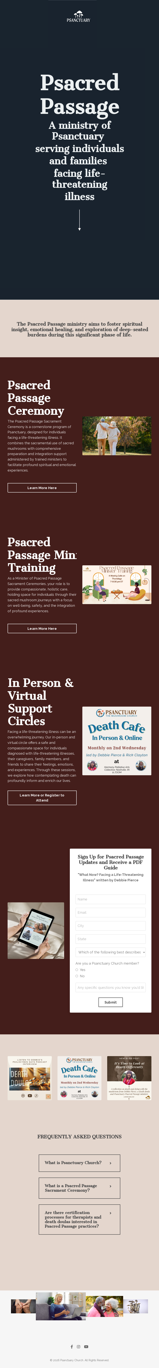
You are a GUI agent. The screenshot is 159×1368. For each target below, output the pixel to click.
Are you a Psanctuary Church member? (107, 963)
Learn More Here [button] (42, 488)
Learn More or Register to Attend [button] (42, 797)
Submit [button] (111, 1002)
